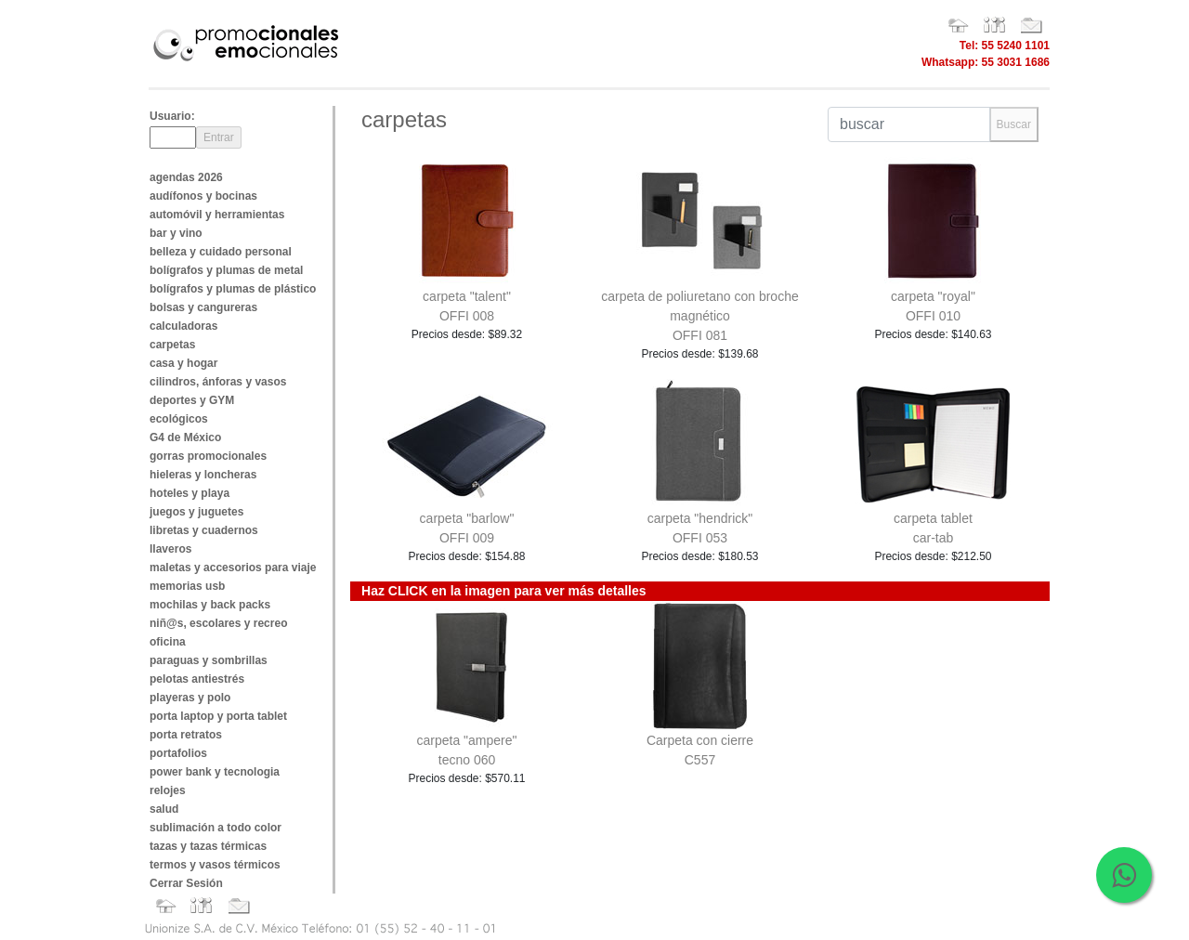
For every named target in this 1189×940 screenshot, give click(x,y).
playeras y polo (190, 697)
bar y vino (176, 233)
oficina (168, 641)
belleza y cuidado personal (221, 251)
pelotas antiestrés (197, 678)
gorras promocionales (208, 456)
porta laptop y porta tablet (218, 716)
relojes (168, 790)
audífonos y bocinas (203, 195)
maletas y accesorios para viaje (233, 567)
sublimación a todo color (215, 827)
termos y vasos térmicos (215, 864)
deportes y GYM (192, 400)
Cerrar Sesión (186, 883)
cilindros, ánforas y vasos (218, 381)
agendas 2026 (186, 177)
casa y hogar (183, 363)
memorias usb (187, 586)
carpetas (172, 344)
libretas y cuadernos (204, 530)
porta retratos (186, 734)
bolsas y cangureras (203, 307)
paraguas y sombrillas (209, 660)
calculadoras (183, 326)
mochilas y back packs (210, 604)
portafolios (178, 753)
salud (164, 809)
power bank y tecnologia (215, 771)
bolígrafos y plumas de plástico (233, 288)
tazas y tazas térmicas (208, 846)
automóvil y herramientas (217, 214)
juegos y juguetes (196, 511)
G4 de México (185, 437)
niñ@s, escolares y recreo (218, 623)
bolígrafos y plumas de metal (226, 270)
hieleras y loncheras (203, 474)
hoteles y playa (189, 493)
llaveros (170, 548)
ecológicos (179, 418)
